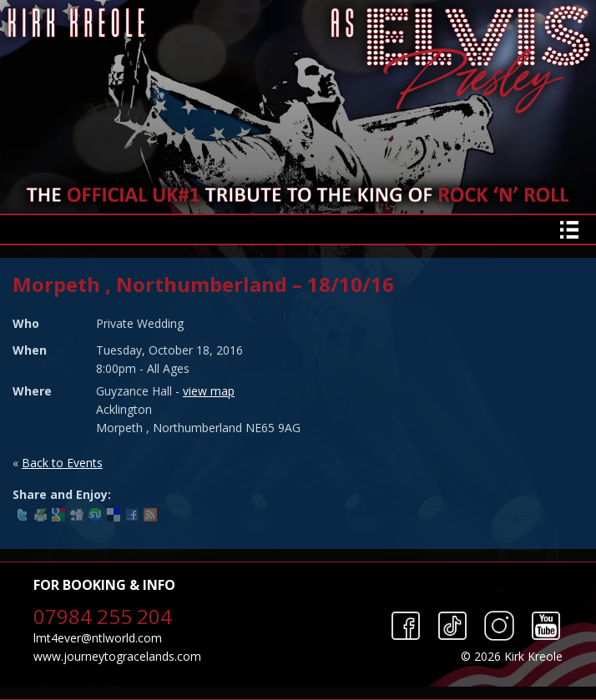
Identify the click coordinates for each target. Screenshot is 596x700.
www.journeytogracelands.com (117, 656)
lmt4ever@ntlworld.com (97, 638)
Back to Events (62, 463)
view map (209, 391)
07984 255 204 (102, 616)
